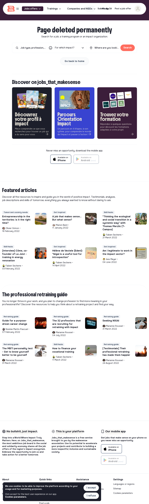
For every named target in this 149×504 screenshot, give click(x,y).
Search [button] (127, 47)
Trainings (54, 8)
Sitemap (117, 488)
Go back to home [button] (74, 61)
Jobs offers (32, 8)
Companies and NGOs (81, 8)
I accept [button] (91, 487)
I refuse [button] (91, 495)
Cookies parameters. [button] (16, 497)
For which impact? (70, 48)
